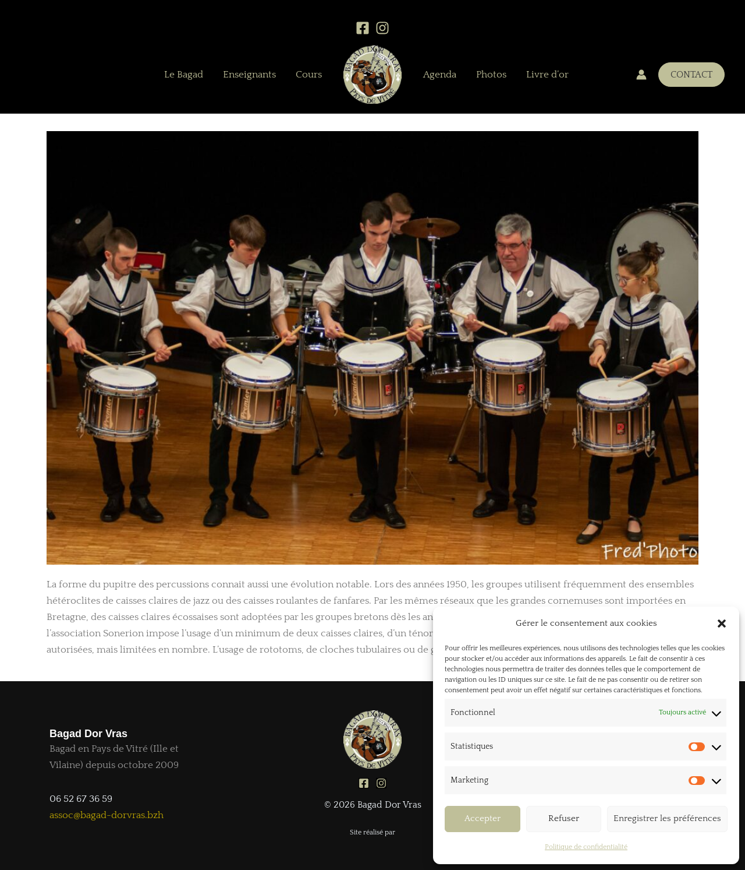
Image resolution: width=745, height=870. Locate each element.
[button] (722, 623)
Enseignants (249, 74)
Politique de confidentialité (586, 847)
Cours (309, 74)
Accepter (482, 818)
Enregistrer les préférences (667, 818)
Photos (491, 74)
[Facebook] (363, 28)
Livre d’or (547, 74)
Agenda (439, 74)
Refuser (563, 818)
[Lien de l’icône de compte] (641, 74)
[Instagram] (382, 28)
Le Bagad (183, 74)
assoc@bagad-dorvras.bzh (106, 815)
